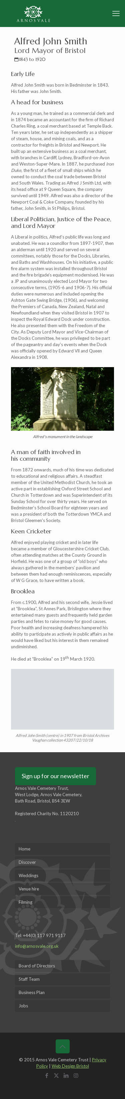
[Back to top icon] (63, 1046)
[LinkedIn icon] (67, 1075)
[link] (62, 404)
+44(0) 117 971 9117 (44, 935)
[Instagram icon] (77, 1075)
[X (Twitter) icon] (57, 1075)
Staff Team (29, 979)
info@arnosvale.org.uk (37, 946)
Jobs (23, 1005)
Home (24, 848)
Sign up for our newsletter (55, 776)
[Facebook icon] (48, 1075)
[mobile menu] (116, 13)
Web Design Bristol (70, 1066)
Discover (27, 862)
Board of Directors (37, 965)
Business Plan (32, 992)
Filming (25, 902)
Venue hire (29, 888)
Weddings (28, 875)
